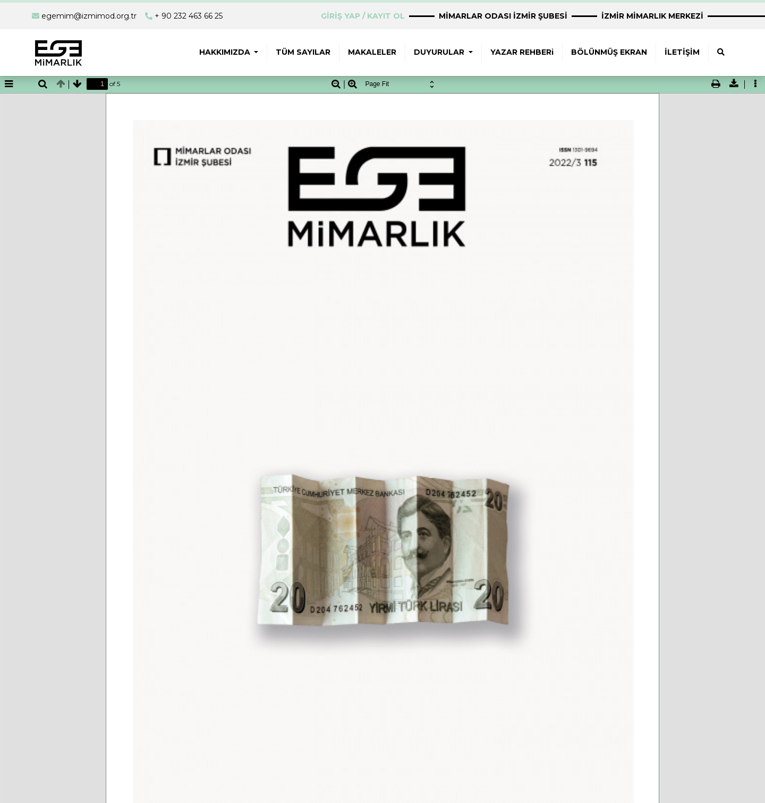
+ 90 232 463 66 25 (189, 16)
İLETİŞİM (682, 52)
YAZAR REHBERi (522, 52)
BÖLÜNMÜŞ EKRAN (609, 52)
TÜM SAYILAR (303, 52)
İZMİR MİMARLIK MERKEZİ (652, 16)
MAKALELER (372, 52)
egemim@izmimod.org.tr (89, 16)
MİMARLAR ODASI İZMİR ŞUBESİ (503, 16)
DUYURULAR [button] (440, 52)
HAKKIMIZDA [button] (225, 52)
